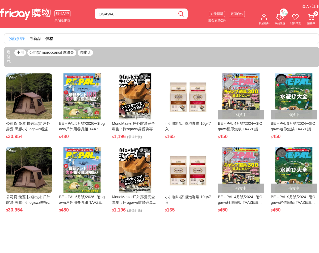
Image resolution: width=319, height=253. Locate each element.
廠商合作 (236, 14)
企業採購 (217, 14)
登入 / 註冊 (310, 6)
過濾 (9, 56)
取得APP (62, 13)
